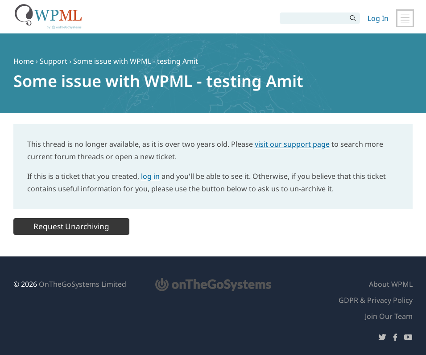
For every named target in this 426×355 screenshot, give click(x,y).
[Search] (313, 18)
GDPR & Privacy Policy (376, 300)
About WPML (391, 284)
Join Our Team (389, 316)
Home (23, 61)
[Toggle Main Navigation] (405, 18)
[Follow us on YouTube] (408, 338)
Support (53, 61)
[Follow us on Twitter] (382, 338)
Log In (378, 18)
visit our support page (292, 144)
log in (150, 176)
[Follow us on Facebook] (395, 338)
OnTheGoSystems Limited (82, 284)
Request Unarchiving (71, 226)
